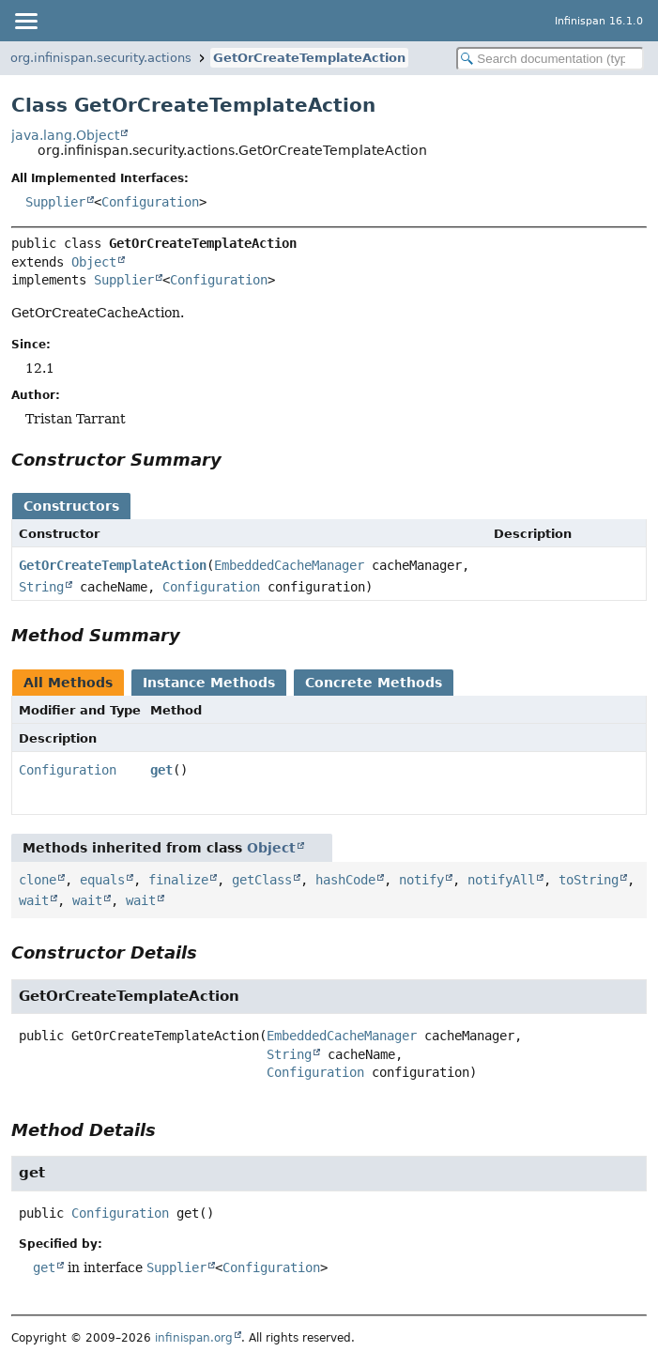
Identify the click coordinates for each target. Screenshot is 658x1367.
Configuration (150, 201)
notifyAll (501, 879)
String (41, 586)
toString (589, 879)
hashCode (345, 879)
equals (102, 879)
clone (37, 879)
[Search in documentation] (550, 58)
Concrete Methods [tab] (373, 682)
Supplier (55, 201)
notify (421, 879)
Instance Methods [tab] (209, 682)
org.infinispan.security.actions (100, 58)
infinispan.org (194, 1337)
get (161, 769)
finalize (178, 879)
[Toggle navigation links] (25, 21)
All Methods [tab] (68, 682)
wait (34, 900)
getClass (262, 879)
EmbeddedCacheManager (289, 565)
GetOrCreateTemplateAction (309, 58)
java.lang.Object (65, 135)
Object (93, 261)
